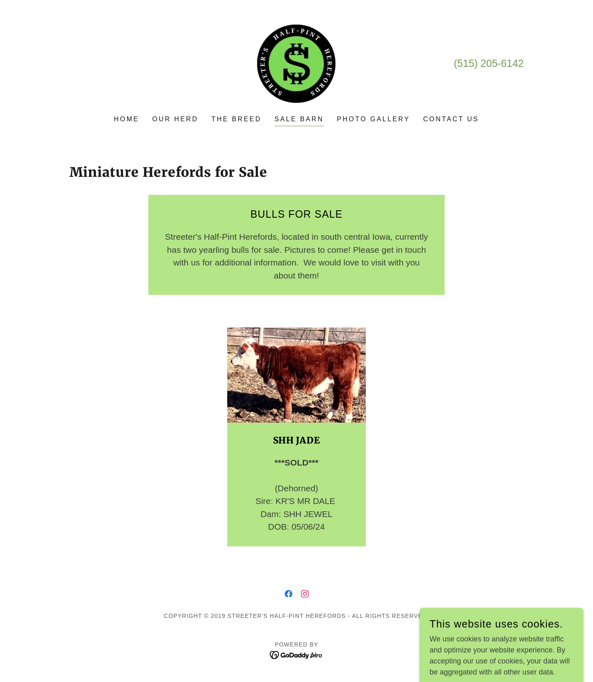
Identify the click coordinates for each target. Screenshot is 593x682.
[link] (296, 63)
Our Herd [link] (175, 119)
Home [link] (126, 119)
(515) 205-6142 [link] (489, 63)
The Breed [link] (236, 119)
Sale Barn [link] (299, 119)
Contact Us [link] (451, 119)
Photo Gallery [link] (373, 119)
